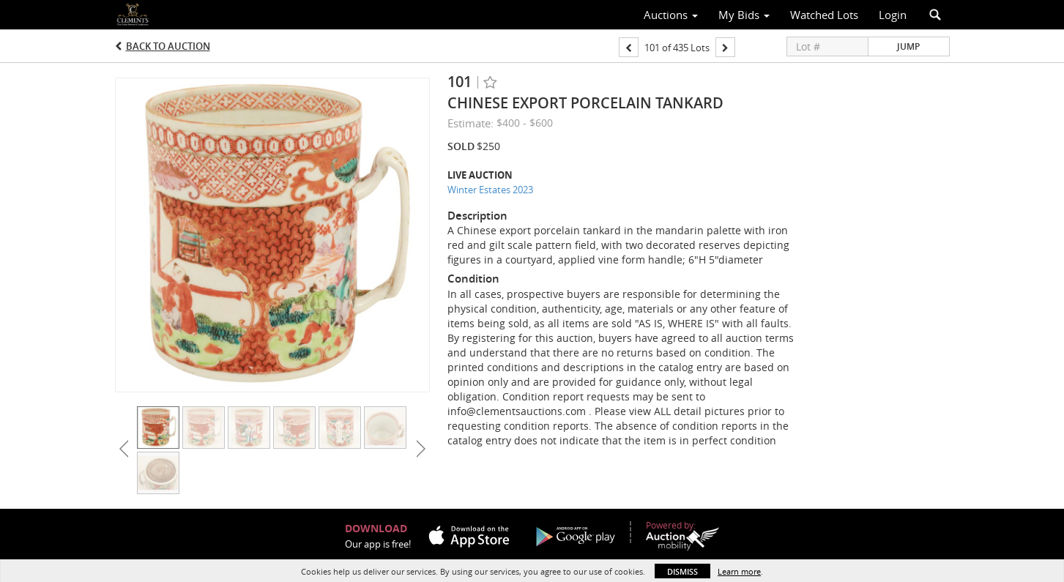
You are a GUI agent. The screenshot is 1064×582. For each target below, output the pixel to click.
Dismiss (682, 571)
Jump (908, 46)
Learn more (739, 571)
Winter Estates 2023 (490, 189)
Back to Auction (168, 46)
